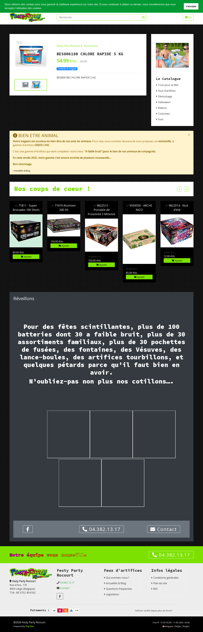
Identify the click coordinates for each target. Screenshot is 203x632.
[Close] (189, 135)
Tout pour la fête (168, 85)
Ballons (162, 108)
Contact (163, 529)
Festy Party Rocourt (69, 46)
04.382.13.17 (101, 529)
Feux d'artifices (167, 90)
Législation (112, 594)
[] (188, 17)
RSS (155, 589)
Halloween (164, 102)
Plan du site (160, 583)
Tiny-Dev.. (29, 626)
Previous (179, 189)
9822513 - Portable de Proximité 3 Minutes (101, 210)
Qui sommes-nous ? (117, 577)
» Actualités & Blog (21, 170)
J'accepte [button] (191, 6)
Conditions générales (166, 577)
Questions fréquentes (119, 589)
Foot (160, 119)
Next (186, 189)
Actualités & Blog (116, 583)
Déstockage (165, 96)
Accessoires (91, 46)
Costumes (164, 113)
